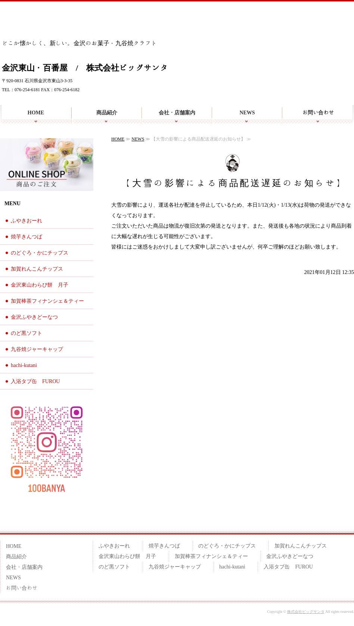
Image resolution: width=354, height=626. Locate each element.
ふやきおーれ (26, 220)
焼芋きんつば (26, 237)
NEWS (247, 112)
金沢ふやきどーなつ (34, 317)
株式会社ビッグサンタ (305, 612)
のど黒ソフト (26, 333)
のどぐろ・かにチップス (39, 253)
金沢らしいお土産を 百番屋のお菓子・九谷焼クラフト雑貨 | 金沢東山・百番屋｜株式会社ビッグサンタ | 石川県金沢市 (44, 22)
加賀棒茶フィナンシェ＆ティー (47, 301)
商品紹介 (106, 112)
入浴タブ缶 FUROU (35, 381)
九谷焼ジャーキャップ (37, 349)
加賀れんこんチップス (37, 269)
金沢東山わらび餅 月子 (39, 285)
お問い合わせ (318, 112)
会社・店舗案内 (177, 112)
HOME (36, 112)
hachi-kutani (24, 365)
